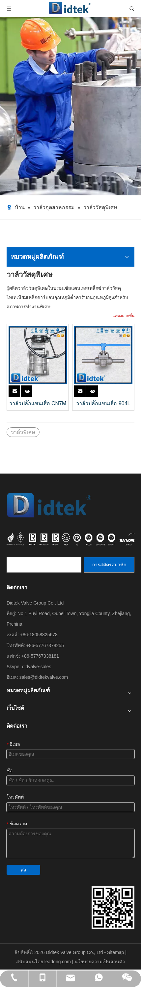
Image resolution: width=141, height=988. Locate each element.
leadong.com (58, 961)
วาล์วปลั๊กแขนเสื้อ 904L (103, 403)
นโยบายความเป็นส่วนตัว (99, 961)
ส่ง (23, 870)
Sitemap (116, 952)
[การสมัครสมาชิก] (109, 565)
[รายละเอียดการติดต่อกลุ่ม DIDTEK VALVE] (113, 907)
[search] (44, 565)
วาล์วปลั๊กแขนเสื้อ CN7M (38, 403)
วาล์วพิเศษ (23, 432)
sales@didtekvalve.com (43, 677)
